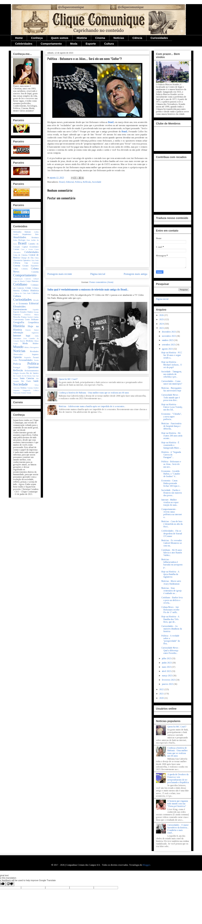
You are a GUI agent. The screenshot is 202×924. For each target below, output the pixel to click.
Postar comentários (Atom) (101, 282)
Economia (23, 303)
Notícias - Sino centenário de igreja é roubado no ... (171, 590)
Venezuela (16, 393)
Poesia (36, 360)
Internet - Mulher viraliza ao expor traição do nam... (170, 502)
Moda (73, 43)
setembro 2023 (169, 344)
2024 (161, 324)
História (82, 37)
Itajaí (28, 336)
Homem (28, 330)
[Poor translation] (10, 884)
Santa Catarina (27, 378)
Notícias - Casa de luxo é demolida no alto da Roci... (172, 524)
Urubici (36, 388)
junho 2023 (167, 663)
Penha (15, 360)
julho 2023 (167, 658)
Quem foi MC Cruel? (68, 379)
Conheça (37, 37)
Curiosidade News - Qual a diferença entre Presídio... (170, 650)
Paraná (36, 357)
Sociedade (96, 182)
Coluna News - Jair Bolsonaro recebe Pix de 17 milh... (170, 609)
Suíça (37, 385)
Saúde (36, 381)
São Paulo (26, 381)
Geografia (18, 322)
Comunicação (18, 279)
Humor (36, 330)
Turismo (30, 388)
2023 (161, 328)
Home (19, 37)
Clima (15, 269)
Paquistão (27, 357)
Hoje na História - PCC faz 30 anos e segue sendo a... (171, 355)
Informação (18, 332)
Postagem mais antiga (135, 273)
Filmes (36, 315)
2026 (161, 315)
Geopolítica (33, 322)
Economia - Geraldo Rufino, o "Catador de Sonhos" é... (170, 473)
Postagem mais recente (59, 273)
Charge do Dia (27, 258)
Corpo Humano (32, 281)
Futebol (30, 317)
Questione (33, 367)
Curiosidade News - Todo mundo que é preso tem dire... (170, 397)
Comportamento (51, 43)
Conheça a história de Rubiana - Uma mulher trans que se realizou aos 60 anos (94, 392)
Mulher (36, 343)
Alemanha (17, 232)
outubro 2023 (168, 340)
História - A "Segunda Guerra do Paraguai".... (171, 454)
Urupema (16, 390)
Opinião (17, 357)
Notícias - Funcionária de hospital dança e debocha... (171, 426)
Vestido (23, 393)
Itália (37, 336)
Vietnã (29, 393)
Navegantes (34, 347)
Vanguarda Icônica (31, 390)
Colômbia (24, 269)
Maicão (22, 341)
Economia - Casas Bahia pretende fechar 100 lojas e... (171, 483)
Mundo (18, 347)
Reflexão (87, 182)
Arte (37, 234)
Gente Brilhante (32, 319)
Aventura (35, 237)
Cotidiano (20, 284)
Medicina (29, 341)
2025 (161, 319)
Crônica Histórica (30, 290)
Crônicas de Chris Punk (22, 293)
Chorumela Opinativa (21, 260)
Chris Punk (34, 260)
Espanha (36, 310)
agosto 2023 (167, 349)
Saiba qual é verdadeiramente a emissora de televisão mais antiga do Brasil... (88, 289)
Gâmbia (36, 317)
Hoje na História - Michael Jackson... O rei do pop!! (171, 364)
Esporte (91, 43)
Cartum (16, 249)
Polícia (17, 363)
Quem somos (59, 37)
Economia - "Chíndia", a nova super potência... (171, 416)
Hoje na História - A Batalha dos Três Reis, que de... (170, 619)
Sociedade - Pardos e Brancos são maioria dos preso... (171, 493)
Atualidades (19, 237)
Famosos (17, 314)
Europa (36, 312)
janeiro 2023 (168, 684)
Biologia (21, 240)
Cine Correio (31, 263)
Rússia (29, 376)
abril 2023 (167, 671)
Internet (17, 335)
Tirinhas (23, 388)
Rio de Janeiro (32, 373)
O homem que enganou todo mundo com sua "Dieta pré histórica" (177, 803)
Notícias (118, 37)
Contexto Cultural (31, 279)
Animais (27, 232)
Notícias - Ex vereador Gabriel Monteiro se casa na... (171, 543)
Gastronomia (18, 319)
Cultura (109, 43)
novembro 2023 (169, 336)
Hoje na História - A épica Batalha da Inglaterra (170, 574)
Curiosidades (159, 37)
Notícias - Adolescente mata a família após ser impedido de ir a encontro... (92, 406)
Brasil (111, 122)
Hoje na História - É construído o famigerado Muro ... (171, 445)
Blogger (146, 865)
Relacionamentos (32, 370)
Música (26, 347)
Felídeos (27, 315)
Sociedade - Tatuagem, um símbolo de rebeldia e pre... (171, 374)
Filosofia (16, 317)
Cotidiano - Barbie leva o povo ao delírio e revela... (172, 600)
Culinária (35, 293)
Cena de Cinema (20, 255)
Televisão (16, 388)
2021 (161, 693)
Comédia (35, 272)
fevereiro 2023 (169, 680)
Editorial (70, 182)
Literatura (17, 338)
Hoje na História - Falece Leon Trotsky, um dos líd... (172, 407)
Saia (33, 376)
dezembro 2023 (169, 332)
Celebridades (23, 43)
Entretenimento (20, 309)
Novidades (34, 351)
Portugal (16, 367)
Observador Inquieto (26, 354)
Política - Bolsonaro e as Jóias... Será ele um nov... (171, 464)
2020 (161, 698)
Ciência (137, 37)
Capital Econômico (30, 247)
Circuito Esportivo (30, 266)
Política (78, 182)
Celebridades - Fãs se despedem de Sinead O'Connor (171, 533)
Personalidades (26, 360)
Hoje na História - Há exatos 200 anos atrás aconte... (171, 435)
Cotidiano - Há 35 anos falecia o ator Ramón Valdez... (171, 552)
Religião (16, 373)
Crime (28, 288)
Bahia (15, 240)
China (36, 258)
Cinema (100, 37)
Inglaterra (35, 333)
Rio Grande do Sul (20, 376)
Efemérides (19, 306)
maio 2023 (167, 667)
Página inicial (97, 273)
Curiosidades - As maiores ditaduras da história (171, 628)
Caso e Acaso (27, 249)
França (24, 317)
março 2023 (167, 675)
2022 (161, 689)
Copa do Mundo (19, 281)
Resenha (22, 373)
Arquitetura (26, 234)
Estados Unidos (26, 312)
